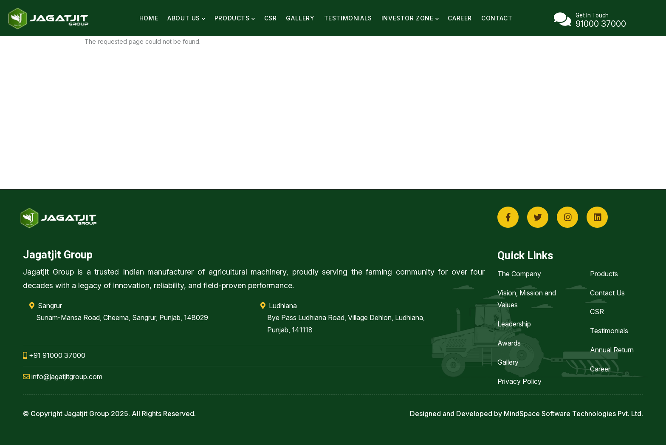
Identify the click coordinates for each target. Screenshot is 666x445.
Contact (496, 18)
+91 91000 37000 (54, 355)
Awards (509, 343)
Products (234, 18)
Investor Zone (410, 18)
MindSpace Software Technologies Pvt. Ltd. (573, 413)
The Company (519, 273)
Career (460, 18)
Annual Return (612, 350)
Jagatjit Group (86, 413)
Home (148, 18)
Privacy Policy (519, 381)
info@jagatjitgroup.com (62, 376)
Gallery (300, 18)
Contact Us (607, 293)
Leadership (514, 324)
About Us (186, 18)
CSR (270, 18)
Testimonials (348, 18)
